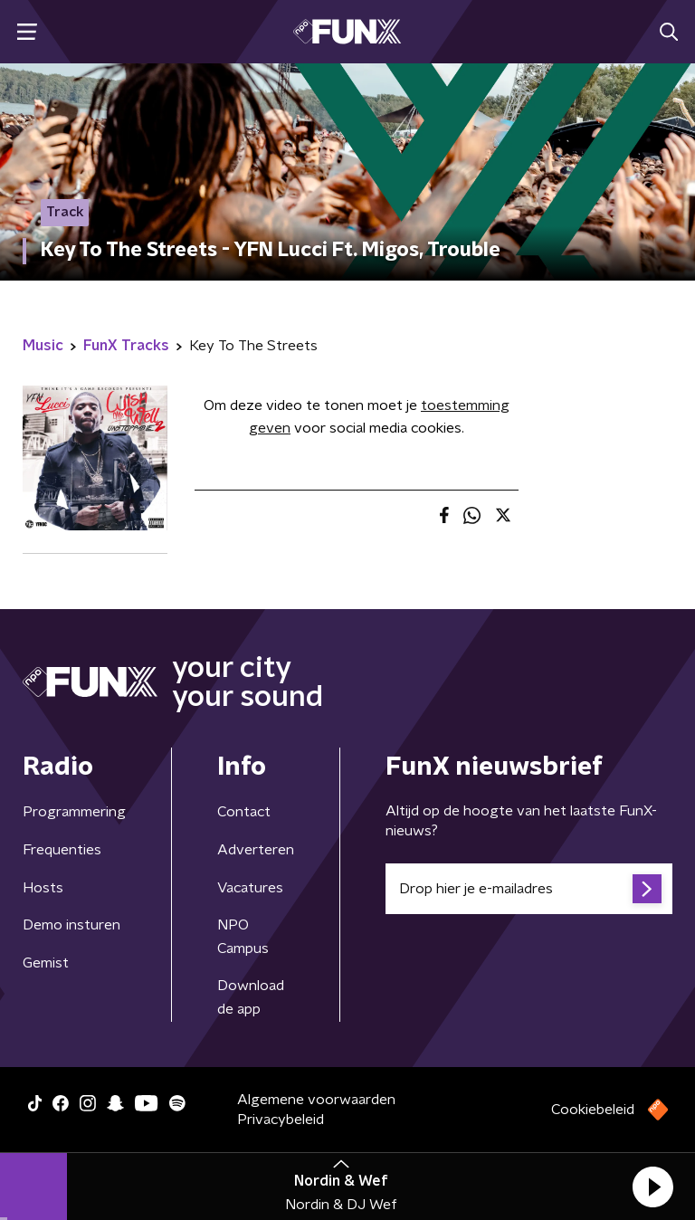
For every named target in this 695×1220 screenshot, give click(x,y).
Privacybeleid (280, 1119)
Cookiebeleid (592, 1109)
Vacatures (250, 888)
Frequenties (62, 850)
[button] (652, 1186)
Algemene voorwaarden (316, 1099)
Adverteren (255, 850)
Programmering (74, 812)
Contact (244, 812)
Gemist (46, 963)
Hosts (43, 888)
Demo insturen (71, 925)
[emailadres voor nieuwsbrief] (529, 888)
